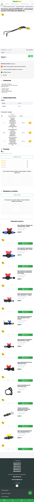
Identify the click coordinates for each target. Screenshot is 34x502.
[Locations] (30, 1)
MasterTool (31, 49)
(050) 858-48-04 (17, 476)
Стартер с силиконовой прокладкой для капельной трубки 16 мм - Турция (23, 409)
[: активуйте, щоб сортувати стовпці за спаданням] (4, 116)
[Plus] (13, 243)
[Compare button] (32, 56)
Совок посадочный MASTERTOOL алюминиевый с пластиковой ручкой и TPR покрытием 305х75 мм (12, 141)
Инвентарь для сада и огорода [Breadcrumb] (9, 6)
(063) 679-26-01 (17, 469)
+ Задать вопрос (17, 194)
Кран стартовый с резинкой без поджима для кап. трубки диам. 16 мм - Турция (24, 272)
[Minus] (4, 243)
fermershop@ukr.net (17, 479)
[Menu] (1, 1)
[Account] (32, 1)
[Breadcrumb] (1, 6)
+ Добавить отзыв (17, 156)
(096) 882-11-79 (17, 464)
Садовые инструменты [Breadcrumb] (20, 6)
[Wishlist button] (29, 56)
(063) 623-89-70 (17, 471)
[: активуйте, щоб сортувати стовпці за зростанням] (18, 116)
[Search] (3, 1)
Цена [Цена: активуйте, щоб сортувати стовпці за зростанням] (21, 116)
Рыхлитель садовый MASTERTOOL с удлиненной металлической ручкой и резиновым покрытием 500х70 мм (12, 122)
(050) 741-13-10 (17, 466)
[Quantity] (8, 243)
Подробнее (12, 63)
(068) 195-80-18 (17, 463)
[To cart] (25, 243)
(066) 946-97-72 (17, 468)
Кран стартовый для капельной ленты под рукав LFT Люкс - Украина (24, 317)
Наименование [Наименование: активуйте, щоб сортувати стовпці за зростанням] (12, 116)
